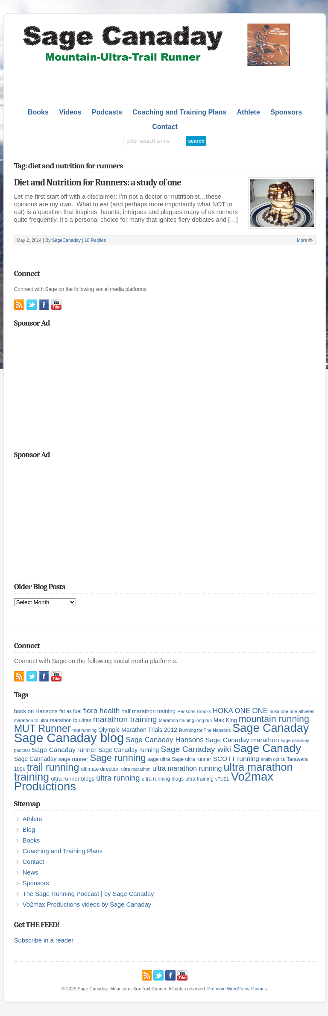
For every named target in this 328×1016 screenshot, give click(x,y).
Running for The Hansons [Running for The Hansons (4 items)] (205, 730)
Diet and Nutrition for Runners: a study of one (97, 182)
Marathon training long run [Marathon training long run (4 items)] (185, 720)
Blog (29, 829)
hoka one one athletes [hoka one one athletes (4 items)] (291, 711)
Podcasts (107, 112)
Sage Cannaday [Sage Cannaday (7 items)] (35, 758)
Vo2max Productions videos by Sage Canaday (87, 904)
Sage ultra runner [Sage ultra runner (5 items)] (191, 759)
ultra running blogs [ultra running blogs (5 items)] (163, 779)
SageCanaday (66, 240)
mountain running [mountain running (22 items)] (274, 719)
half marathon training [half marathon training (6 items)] (148, 711)
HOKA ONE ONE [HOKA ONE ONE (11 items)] (240, 711)
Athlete (248, 112)
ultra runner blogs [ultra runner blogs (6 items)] (72, 778)
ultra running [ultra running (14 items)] (118, 777)
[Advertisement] (165, 83)
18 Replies (95, 240)
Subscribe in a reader (43, 940)
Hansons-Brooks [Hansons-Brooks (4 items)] (194, 711)
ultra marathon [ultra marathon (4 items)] (136, 769)
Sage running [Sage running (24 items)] (118, 757)
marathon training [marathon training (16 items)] (125, 719)
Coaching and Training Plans (180, 112)
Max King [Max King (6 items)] (225, 720)
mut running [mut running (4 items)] (85, 730)
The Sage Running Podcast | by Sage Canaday (88, 893)
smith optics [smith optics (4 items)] (273, 759)
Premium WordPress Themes (237, 988)
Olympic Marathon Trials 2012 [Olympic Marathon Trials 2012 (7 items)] (137, 729)
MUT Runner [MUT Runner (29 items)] (42, 728)
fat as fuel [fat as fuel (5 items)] (70, 711)
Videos (70, 112)
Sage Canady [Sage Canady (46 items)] (267, 748)
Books (38, 112)
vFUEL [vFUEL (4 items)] (222, 778)
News (30, 872)
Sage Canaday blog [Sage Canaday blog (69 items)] (69, 738)
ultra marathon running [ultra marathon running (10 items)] (187, 768)
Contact (165, 126)
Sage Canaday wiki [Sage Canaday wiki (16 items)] (196, 749)
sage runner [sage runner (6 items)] (73, 759)
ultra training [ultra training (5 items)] (199, 779)
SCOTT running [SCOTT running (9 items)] (236, 758)
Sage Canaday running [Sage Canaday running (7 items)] (128, 749)
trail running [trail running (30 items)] (53, 767)
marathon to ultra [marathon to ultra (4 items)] (31, 720)
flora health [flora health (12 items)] (101, 710)
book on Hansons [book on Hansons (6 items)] (36, 711)
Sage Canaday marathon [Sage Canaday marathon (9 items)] (242, 739)
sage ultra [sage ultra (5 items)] (159, 759)
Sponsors (286, 112)
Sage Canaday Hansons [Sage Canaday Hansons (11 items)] (164, 740)
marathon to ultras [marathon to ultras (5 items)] (70, 720)
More (302, 240)
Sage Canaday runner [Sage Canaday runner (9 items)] (64, 749)
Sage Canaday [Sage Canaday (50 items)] (270, 728)
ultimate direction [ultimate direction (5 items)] (100, 769)
